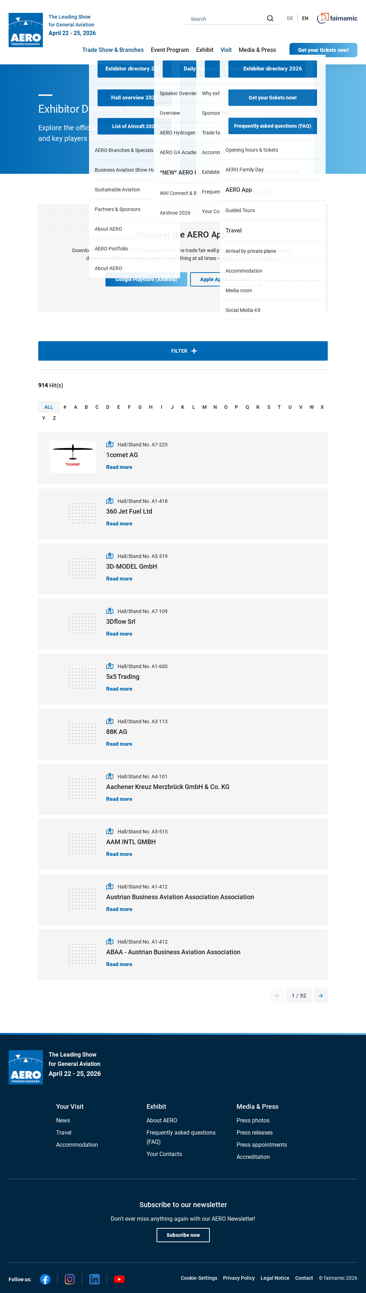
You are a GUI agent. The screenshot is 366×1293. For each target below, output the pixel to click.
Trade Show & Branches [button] (113, 49)
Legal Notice (275, 1278)
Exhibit (156, 1106)
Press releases (255, 1132)
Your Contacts (164, 1154)
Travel (63, 1132)
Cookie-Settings (199, 1278)
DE (290, 18)
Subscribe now (183, 1235)
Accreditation (253, 1157)
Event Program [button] (170, 49)
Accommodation (77, 1144)
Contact (304, 1278)
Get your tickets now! (323, 50)
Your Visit (70, 1106)
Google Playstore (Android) (146, 279)
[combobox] (231, 18)
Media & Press (257, 49)
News (63, 1120)
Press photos (253, 1120)
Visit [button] (226, 49)
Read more (119, 467)
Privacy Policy (239, 1278)
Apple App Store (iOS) (225, 279)
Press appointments (262, 1144)
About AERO (162, 1120)
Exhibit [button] (204, 49)
